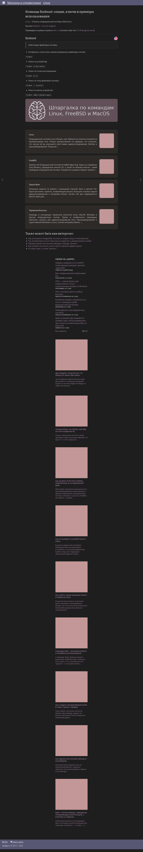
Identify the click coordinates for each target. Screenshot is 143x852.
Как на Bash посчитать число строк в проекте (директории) (56, 248)
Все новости (60, 334)
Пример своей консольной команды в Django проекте (54, 245)
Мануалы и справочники (24, 2)
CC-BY (79, 33)
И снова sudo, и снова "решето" (44, 250)
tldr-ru (56, 33)
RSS (85, 334)
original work (88, 33)
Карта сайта (16, 844)
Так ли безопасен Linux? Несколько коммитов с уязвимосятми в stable (61, 243)
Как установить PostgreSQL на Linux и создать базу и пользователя (60, 240)
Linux (46, 2)
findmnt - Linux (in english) (44, 29)
